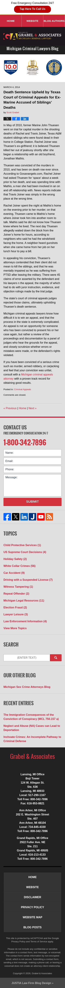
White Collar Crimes (19, 565)
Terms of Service (38, 941)
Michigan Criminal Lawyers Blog (32, 36)
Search (56, 657)
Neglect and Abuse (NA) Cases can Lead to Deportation (31, 727)
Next (32, 408)
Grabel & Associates (42, 973)
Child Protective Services (22, 545)
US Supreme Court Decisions (24, 552)
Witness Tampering (18, 586)
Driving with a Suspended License (28, 579)
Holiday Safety (15, 559)
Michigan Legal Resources (23, 600)
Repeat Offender (16, 593)
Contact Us (15, 427)
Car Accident (14, 572)
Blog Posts (32, 927)
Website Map (32, 917)
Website (32, 20)
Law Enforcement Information (25, 621)
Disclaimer (32, 897)
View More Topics (15, 628)
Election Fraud (15, 607)
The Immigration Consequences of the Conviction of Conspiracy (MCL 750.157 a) (31, 716)
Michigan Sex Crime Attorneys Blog (26, 686)
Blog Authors (54, 20)
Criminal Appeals (22, 389)
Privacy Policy (32, 907)
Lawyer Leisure (15, 614)
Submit (32, 501)
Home (11, 20)
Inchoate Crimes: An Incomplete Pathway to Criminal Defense (32, 739)
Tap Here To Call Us (32, 8)
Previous (10, 408)
